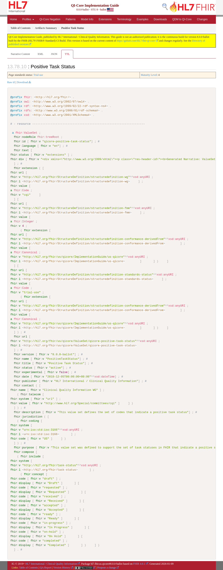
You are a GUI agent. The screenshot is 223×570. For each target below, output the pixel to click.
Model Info (87, 19)
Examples (142, 19)
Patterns (71, 19)
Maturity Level (149, 74)
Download (22, 82)
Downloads (160, 19)
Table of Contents (28, 567)
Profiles (28, 19)
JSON (54, 54)
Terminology (124, 19)
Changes (202, 19)
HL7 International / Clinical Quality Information (51, 563)
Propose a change (106, 567)
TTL (67, 54)
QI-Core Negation (49, 19)
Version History (61, 567)
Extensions (105, 19)
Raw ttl (11, 82)
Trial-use (38, 74)
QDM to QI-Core (181, 19)
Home (13, 19)
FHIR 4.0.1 (139, 563)
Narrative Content (20, 54)
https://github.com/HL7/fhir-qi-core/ (136, 40)
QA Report (45, 567)
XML (40, 54)
